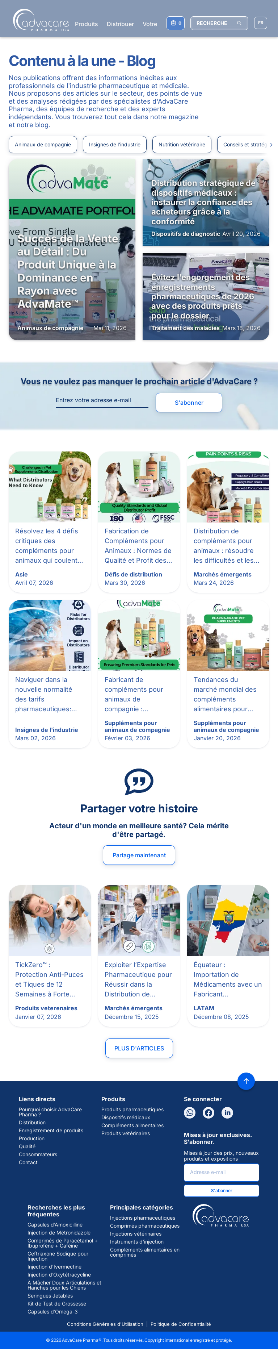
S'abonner (189, 402)
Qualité (27, 1146)
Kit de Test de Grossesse (57, 1303)
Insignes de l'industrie (114, 144)
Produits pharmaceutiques (132, 1109)
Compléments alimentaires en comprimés (145, 1252)
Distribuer (120, 24)
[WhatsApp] (189, 1113)
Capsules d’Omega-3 (53, 1311)
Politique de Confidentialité (181, 1324)
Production (32, 1138)
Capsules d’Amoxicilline (55, 1224)
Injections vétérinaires (135, 1233)
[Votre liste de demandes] (175, 23)
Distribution (32, 1122)
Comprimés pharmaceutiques (145, 1225)
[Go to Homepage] (39, 20)
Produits (86, 24)
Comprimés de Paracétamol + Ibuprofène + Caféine (63, 1243)
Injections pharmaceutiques (142, 1217)
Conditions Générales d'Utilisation (105, 1324)
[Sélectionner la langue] (260, 23)
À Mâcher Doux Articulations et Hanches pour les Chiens (64, 1285)
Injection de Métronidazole (59, 1232)
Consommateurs (38, 1154)
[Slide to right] (268, 144)
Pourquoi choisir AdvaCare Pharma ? (50, 1112)
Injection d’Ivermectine (54, 1266)
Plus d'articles (139, 1048)
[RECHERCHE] (219, 23)
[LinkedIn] (227, 1113)
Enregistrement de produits (51, 1130)
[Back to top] (246, 1081)
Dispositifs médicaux (125, 1117)
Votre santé (158, 24)
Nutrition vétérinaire (182, 144)
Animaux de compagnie (43, 144)
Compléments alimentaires (132, 1125)
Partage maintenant (139, 855)
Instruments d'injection (137, 1241)
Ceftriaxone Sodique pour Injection (58, 1256)
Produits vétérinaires (125, 1133)
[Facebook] (208, 1113)
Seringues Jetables (50, 1295)
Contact (28, 1162)
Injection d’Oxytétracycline (59, 1274)
